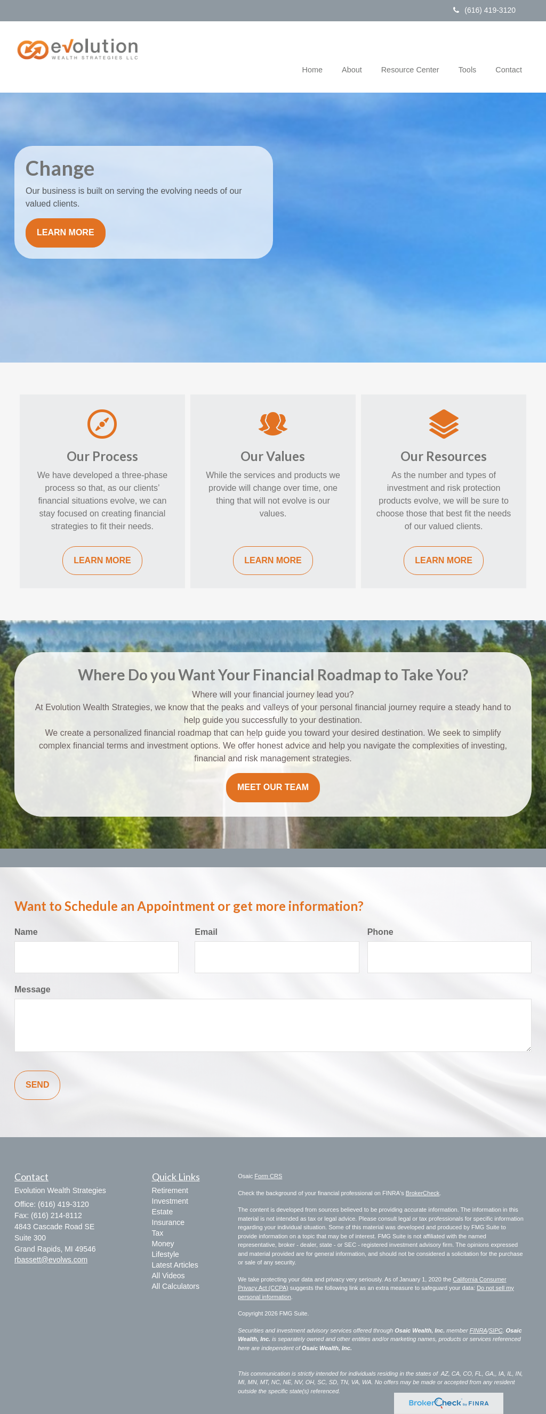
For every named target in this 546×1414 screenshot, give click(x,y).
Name (26, 931)
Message (32, 989)
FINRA (478, 1330)
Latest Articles (175, 1265)
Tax (158, 1233)
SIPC (496, 1330)
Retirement (170, 1190)
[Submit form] (37, 1085)
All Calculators (175, 1286)
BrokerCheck (423, 1193)
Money (163, 1243)
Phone (380, 931)
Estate (162, 1211)
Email (206, 931)
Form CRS (268, 1176)
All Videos (168, 1275)
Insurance (168, 1222)
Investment (170, 1201)
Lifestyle (165, 1254)
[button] (352, 55)
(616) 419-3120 (484, 10)
